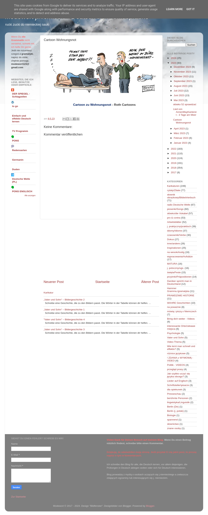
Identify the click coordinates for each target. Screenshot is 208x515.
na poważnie (174, 307)
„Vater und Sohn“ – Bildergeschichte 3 (64, 329)
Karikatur (48, 292)
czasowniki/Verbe (176, 235)
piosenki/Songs (175, 209)
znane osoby (174, 428)
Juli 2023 (179, 90)
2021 (174, 153)
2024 (174, 58)
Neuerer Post (54, 282)
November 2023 (183, 71)
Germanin (17, 159)
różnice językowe (176, 353)
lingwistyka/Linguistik (178, 402)
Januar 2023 (181, 142)
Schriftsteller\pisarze (178, 385)
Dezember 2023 (183, 67)
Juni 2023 (179, 95)
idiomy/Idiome (174, 230)
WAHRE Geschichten (178, 303)
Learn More (174, 9)
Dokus (170, 239)
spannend (172, 419)
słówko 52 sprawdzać (184, 104)
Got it (190, 9)
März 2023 (180, 133)
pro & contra (173, 217)
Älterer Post (150, 282)
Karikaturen (173, 186)
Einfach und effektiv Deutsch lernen (21, 118)
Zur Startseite (18, 496)
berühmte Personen (178, 398)
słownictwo (173, 424)
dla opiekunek (174, 389)
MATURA (172, 263)
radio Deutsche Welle (178, 204)
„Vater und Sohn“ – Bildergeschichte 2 (64, 299)
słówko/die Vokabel (177, 213)
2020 (174, 158)
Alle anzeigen (30, 196)
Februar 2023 (181, 138)
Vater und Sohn (175, 337)
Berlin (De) (173, 406)
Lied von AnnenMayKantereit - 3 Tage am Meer (185, 112)
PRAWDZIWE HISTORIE (180, 295)
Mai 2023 (179, 100)
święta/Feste (174, 272)
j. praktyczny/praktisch (179, 226)
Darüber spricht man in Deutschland (179, 282)
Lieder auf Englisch (177, 380)
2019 (174, 163)
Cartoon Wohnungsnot (182, 121)
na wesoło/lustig (175, 252)
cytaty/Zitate (173, 190)
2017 (174, 172)
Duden (16, 169)
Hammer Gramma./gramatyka (178, 290)
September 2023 (183, 81)
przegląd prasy (175, 369)
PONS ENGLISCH (22, 191)
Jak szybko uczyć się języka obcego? (178, 375)
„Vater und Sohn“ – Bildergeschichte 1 (64, 309)
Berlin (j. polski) (175, 411)
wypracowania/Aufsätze (180, 256)
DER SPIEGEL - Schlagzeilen (21, 95)
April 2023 (179, 128)
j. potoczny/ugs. (175, 268)
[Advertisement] (101, 249)
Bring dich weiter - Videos (181, 318)
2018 (174, 167)
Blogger (150, 506)
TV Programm (20, 131)
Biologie (171, 415)
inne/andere (173, 243)
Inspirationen (174, 247)
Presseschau (174, 393)
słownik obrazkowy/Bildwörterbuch (181, 196)
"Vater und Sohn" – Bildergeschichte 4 (64, 319)
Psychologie (173, 333)
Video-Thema (174, 342)
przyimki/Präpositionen (179, 276)
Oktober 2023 (181, 76)
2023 (174, 63)
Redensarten (19, 150)
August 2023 (181, 86)
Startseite (102, 282)
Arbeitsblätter (174, 222)
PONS (15, 140)
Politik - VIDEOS (176, 365)
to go (15, 106)
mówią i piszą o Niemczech (181, 311)
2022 (174, 148)
